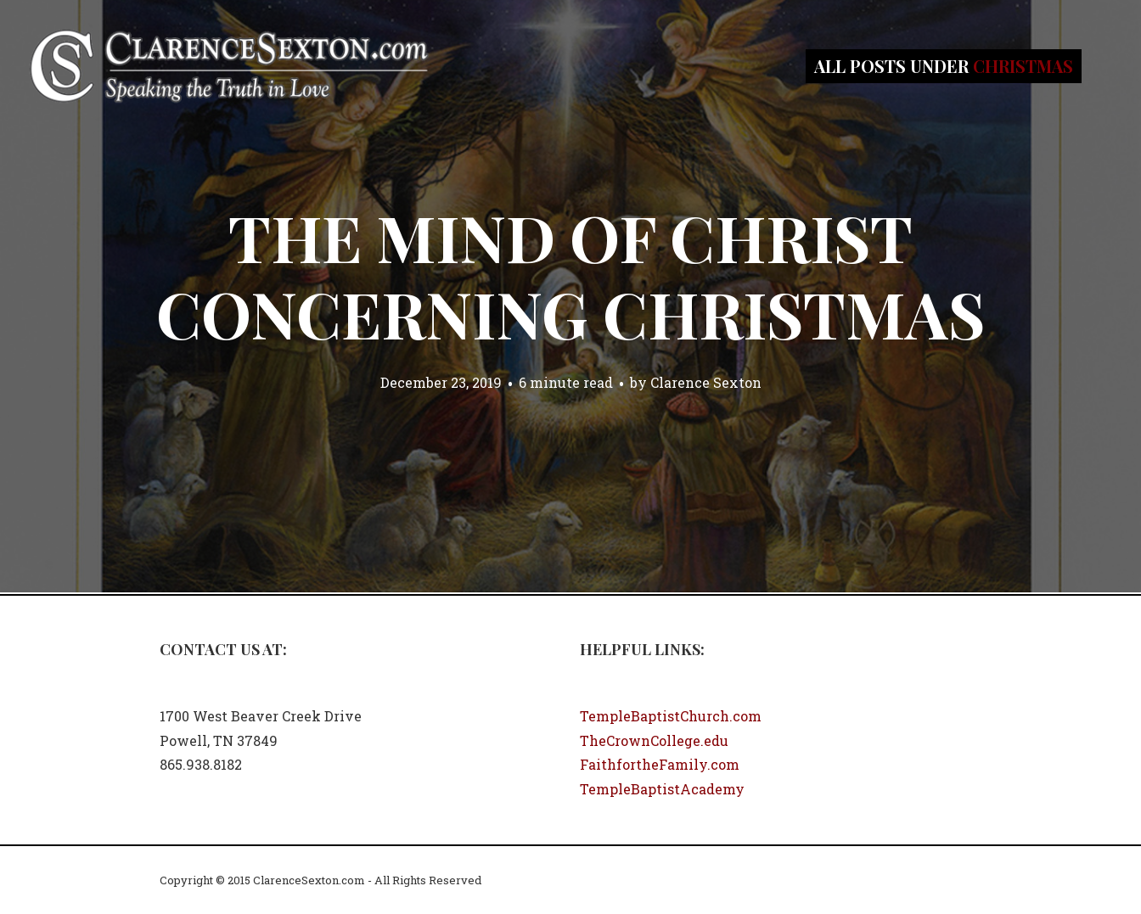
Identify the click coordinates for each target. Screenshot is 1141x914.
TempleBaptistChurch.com (671, 716)
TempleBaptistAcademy (662, 789)
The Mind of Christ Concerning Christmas (570, 275)
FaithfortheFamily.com (659, 764)
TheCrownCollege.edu (654, 740)
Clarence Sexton (706, 382)
